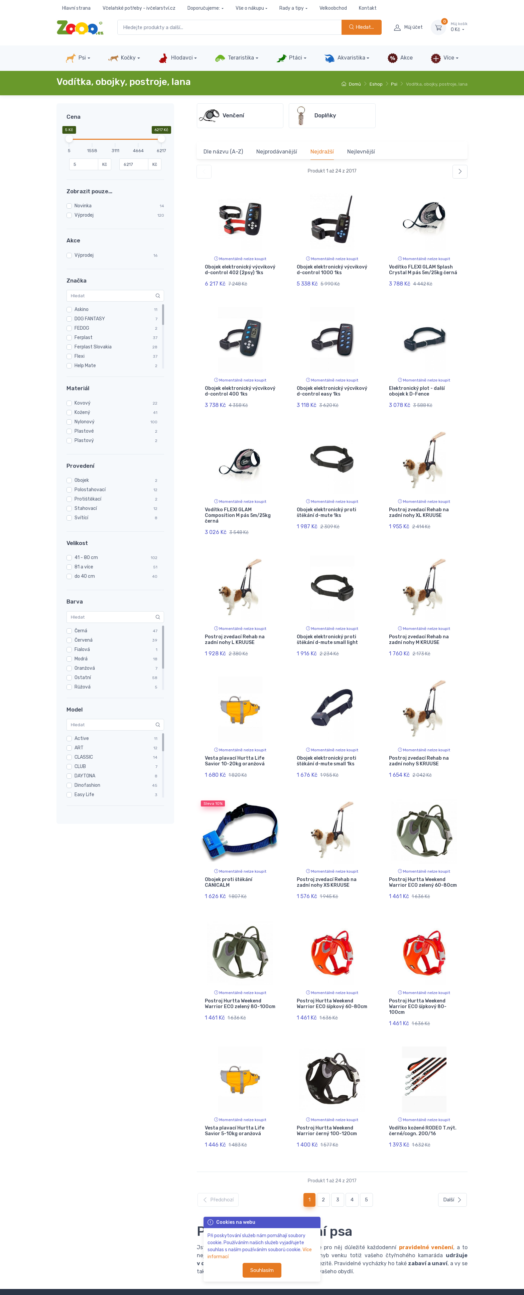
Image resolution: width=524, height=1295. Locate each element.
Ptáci (289, 58)
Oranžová (85, 668)
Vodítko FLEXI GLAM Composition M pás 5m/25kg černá (238, 506)
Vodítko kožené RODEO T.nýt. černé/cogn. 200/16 (422, 1098)
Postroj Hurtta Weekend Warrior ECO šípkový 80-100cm (417, 978)
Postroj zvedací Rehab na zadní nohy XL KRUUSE (419, 503)
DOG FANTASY (90, 319)
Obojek (82, 480)
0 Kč (459, 27)
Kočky (122, 58)
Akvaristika (344, 58)
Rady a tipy (291, 8)
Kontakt (368, 8)
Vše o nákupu (250, 8)
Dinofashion (87, 785)
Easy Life (84, 794)
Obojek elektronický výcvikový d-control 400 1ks (240, 386)
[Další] (460, 172)
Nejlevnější (361, 151)
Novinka (83, 206)
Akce (400, 58)
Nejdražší (322, 151)
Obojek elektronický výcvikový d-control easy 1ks (332, 386)
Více (442, 58)
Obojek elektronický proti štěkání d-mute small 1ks (326, 742)
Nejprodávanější (276, 151)
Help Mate (85, 365)
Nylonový (85, 422)
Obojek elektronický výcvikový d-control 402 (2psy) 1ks (240, 270)
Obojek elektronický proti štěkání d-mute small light (327, 625)
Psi (76, 58)
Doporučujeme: (203, 8)
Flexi (80, 356)
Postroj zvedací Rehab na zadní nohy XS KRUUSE (327, 859)
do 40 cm (85, 576)
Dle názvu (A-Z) (223, 151)
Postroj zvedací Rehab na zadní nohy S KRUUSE (419, 742)
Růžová (83, 687)
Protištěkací (88, 499)
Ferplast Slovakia (93, 347)
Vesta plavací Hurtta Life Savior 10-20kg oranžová (235, 742)
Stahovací (86, 508)
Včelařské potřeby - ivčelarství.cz (139, 8)
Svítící (81, 518)
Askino (82, 309)
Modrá (81, 659)
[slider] (69, 138)
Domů (351, 84)
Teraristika (234, 58)
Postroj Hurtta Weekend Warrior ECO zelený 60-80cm (423, 859)
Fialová (82, 649)
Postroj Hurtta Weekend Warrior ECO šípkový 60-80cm (332, 975)
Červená (84, 640)
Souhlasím (262, 1270)
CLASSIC (84, 757)
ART (79, 748)
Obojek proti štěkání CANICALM (228, 859)
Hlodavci (175, 58)
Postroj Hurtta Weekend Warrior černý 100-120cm (327, 1098)
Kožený (82, 412)
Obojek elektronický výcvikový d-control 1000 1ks (332, 270)
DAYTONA (85, 776)
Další (452, 1162)
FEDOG (82, 328)
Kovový (83, 403)
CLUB (80, 766)
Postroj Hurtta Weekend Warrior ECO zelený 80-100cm (240, 975)
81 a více (84, 567)
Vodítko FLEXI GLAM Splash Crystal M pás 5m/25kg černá (423, 270)
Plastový (84, 440)
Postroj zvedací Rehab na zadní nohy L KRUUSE (235, 625)
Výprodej (84, 215)
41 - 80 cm (86, 557)
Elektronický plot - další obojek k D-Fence (417, 386)
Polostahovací (90, 490)
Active (82, 738)
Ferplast (84, 337)
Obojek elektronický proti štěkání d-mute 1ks (326, 503)
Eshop (376, 84)
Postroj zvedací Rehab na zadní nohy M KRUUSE (419, 625)
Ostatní (83, 677)
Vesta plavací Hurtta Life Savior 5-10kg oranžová (234, 1098)
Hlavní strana (76, 8)
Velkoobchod (333, 8)
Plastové (84, 431)
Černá (81, 631)
